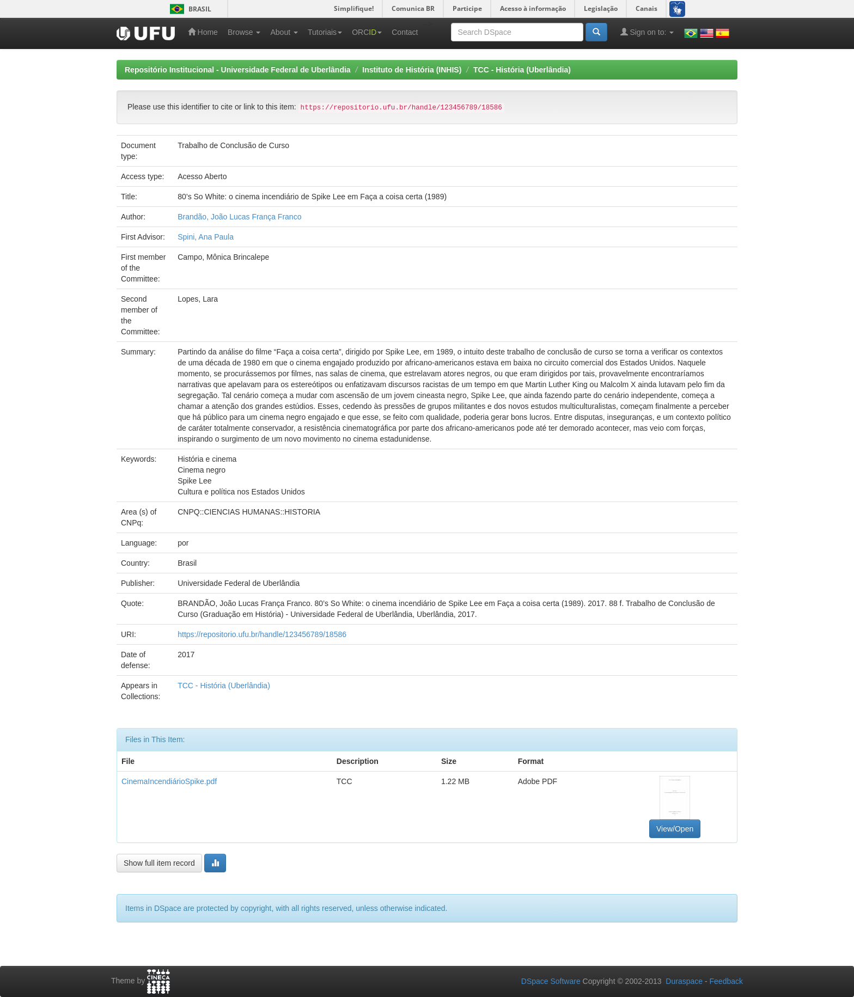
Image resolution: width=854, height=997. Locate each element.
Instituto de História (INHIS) (411, 69)
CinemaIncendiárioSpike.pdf (169, 781)
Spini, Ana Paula (206, 237)
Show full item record (159, 863)
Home (203, 31)
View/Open (674, 828)
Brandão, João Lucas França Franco (239, 216)
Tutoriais (325, 32)
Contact (405, 32)
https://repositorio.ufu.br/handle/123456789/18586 (262, 634)
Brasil (188, 9)
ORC (367, 32)
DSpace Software (551, 981)
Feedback (726, 981)
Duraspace (684, 981)
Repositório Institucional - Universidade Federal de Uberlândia (238, 69)
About (283, 32)
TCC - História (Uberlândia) (522, 69)
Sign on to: (647, 31)
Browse (244, 32)
